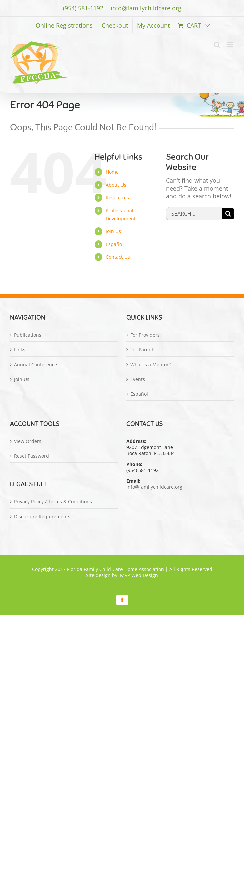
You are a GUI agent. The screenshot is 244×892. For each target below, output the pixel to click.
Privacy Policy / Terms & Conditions (53, 502)
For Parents (143, 350)
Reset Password (31, 456)
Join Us (113, 231)
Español (115, 244)
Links (19, 350)
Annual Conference (35, 365)
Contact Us (118, 257)
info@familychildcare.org (146, 8)
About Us (116, 185)
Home (112, 172)
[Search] (228, 213)
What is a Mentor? (150, 365)
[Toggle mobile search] (217, 44)
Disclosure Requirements (42, 517)
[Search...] (194, 213)
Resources (117, 197)
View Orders (27, 441)
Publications (27, 335)
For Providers (145, 335)
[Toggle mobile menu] (230, 44)
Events (137, 379)
